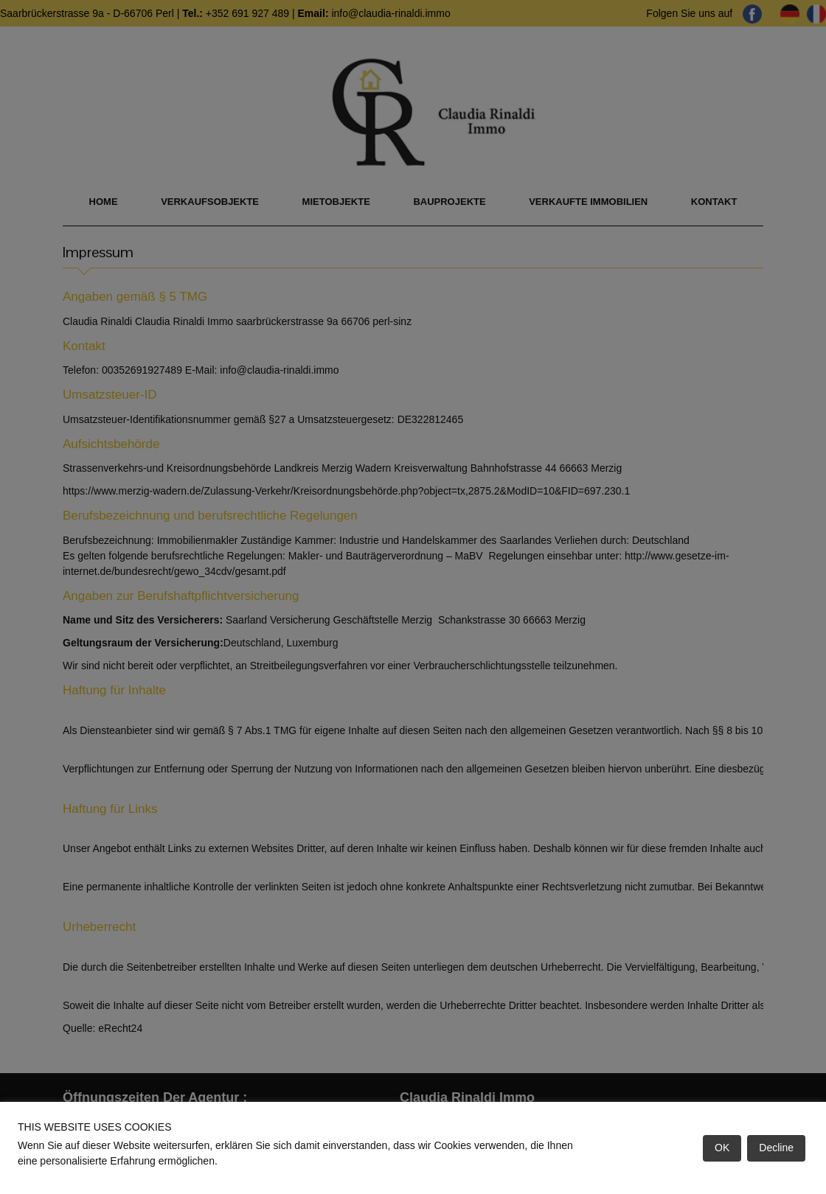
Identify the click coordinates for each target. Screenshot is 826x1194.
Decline (776, 1147)
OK (722, 1147)
